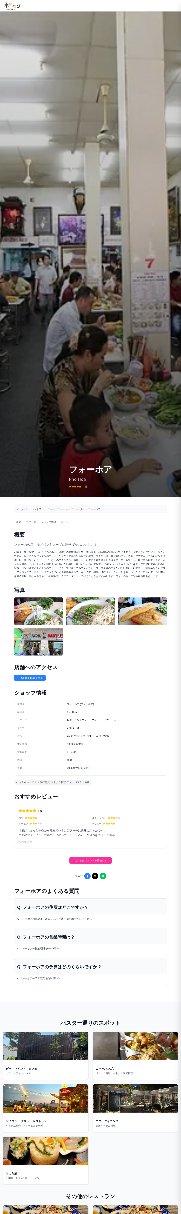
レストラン (37, 509)
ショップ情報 (48, 522)
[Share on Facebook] (87, 876)
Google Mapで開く (30, 677)
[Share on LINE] (103, 876)
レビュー (66, 522)
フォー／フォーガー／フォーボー (66, 509)
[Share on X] (95, 876)
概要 (18, 522)
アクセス (31, 522)
